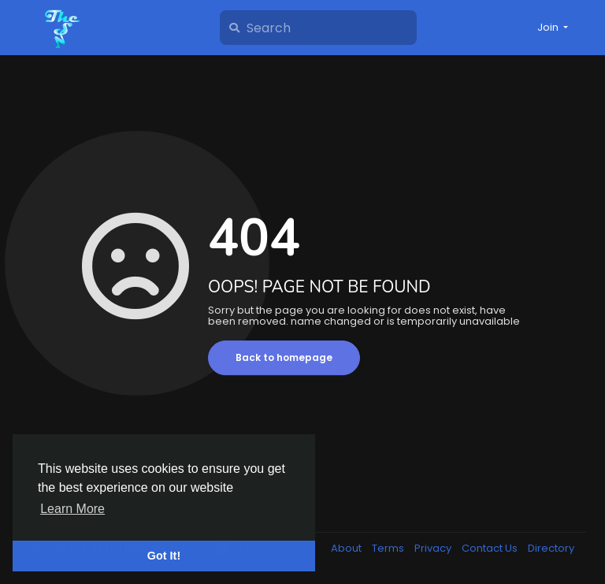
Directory (551, 548)
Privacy (434, 548)
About (347, 548)
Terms (389, 548)
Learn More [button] (72, 508)
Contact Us (491, 548)
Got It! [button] (163, 555)
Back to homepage (284, 357)
